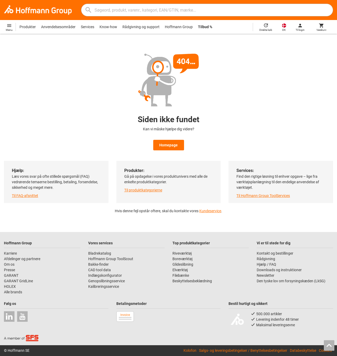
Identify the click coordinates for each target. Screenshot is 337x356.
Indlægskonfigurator (105, 275)
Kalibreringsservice (103, 286)
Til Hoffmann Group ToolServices (263, 196)
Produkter (27, 27)
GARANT (11, 275)
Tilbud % (205, 27)
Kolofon (190, 350)
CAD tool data (99, 270)
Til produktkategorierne (143, 190)
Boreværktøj (182, 259)
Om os (9, 264)
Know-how (108, 27)
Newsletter (265, 275)
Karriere (10, 253)
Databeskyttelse (303, 350)
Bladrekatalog (99, 253)
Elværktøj (180, 270)
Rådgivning (266, 259)
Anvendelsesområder (58, 27)
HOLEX (10, 286)
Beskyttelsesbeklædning (192, 281)
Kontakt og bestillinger (275, 253)
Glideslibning (182, 264)
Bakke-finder (98, 264)
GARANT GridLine (18, 281)
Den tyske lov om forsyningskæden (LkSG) (291, 281)
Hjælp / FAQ (266, 264)
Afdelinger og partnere (22, 259)
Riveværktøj (182, 253)
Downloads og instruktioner (279, 270)
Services (87, 27)
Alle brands (13, 292)
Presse (9, 270)
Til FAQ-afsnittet (25, 196)
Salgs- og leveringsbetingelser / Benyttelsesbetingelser (243, 350)
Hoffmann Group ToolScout (110, 259)
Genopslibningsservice (106, 281)
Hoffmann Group (179, 27)
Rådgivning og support (141, 27)
